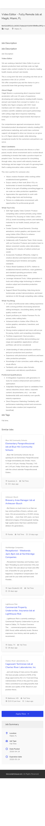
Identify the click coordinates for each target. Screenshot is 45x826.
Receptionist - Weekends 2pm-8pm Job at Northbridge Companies (20, 554)
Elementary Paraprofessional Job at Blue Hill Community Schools (20, 447)
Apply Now (22, 714)
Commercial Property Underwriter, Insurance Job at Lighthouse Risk (20, 610)
